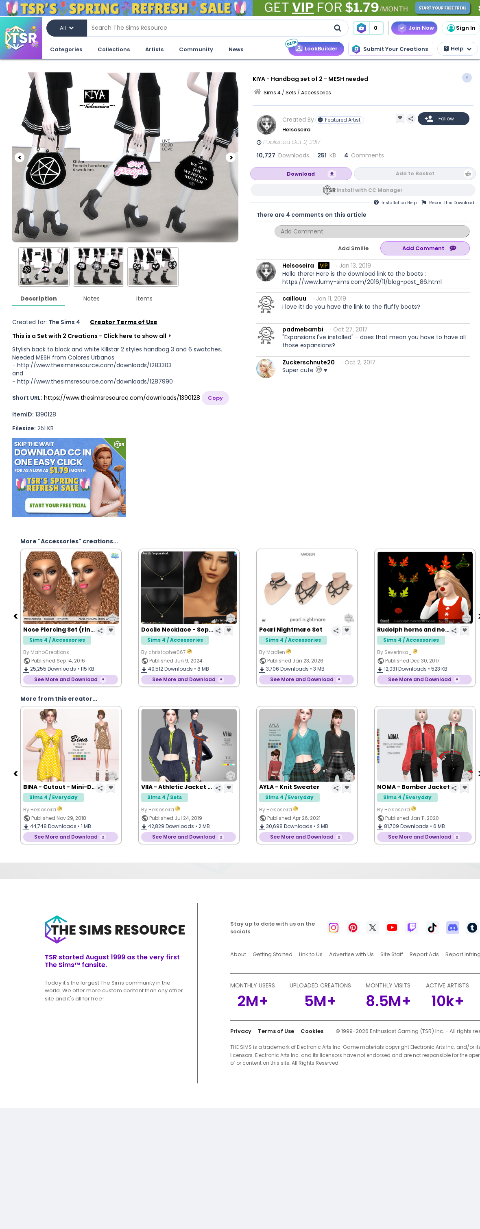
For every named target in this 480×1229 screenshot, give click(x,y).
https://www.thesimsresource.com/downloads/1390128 (122, 398)
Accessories (316, 92)
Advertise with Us (351, 954)
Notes (91, 298)
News (236, 49)
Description (38, 298)
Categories (66, 49)
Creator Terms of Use (123, 322)
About (238, 954)
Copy (215, 398)
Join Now (421, 28)
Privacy (240, 1031)
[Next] (231, 157)
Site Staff (391, 954)
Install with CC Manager (369, 190)
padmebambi (302, 329)
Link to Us (311, 954)
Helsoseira (296, 129)
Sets (291, 92)
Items (144, 298)
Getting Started (272, 954)
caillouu (294, 298)
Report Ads (424, 954)
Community (196, 49)
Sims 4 (272, 92)
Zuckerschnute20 (308, 362)
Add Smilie (353, 248)
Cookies (312, 1031)
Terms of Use (276, 1031)
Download (301, 173)
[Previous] (19, 157)
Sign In (461, 28)
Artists (154, 49)
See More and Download (66, 679)
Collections (114, 49)
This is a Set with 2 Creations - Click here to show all (89, 336)
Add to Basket (415, 173)
